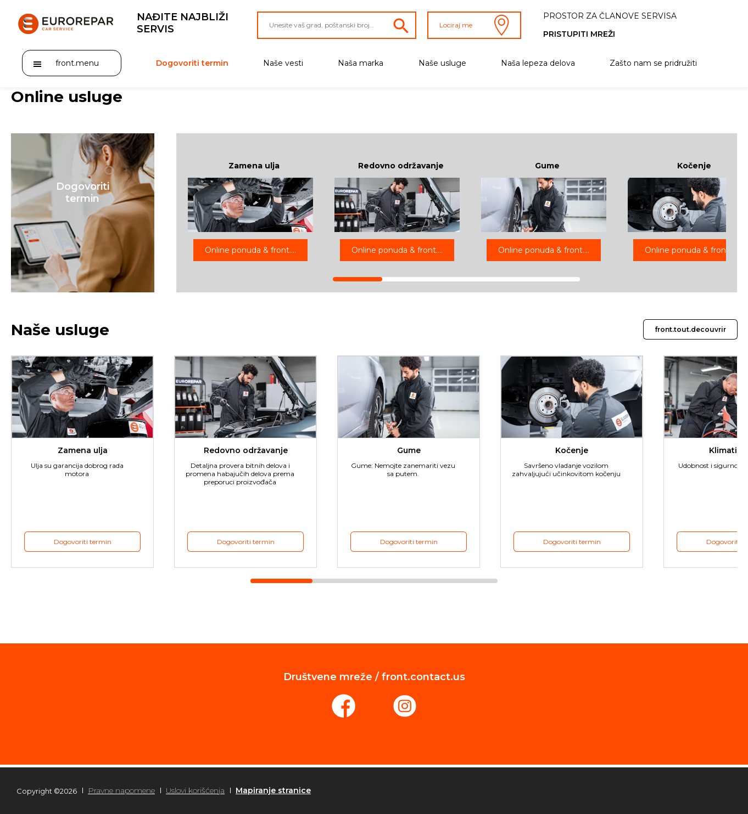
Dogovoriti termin (192, 63)
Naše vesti (283, 63)
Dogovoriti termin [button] (82, 542)
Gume (547, 166)
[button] (82, 212)
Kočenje (694, 166)
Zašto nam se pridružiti (653, 63)
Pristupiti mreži (579, 34)
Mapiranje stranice (273, 790)
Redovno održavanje (401, 166)
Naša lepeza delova (538, 63)
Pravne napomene (121, 790)
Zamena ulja (254, 166)
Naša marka (360, 63)
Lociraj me (474, 25)
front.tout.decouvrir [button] (690, 329)
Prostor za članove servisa (610, 16)
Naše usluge (442, 63)
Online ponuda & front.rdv (254, 250)
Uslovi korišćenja (195, 790)
